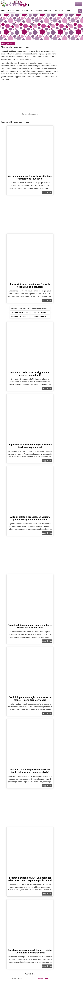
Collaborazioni (61, 987)
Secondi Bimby (40, 316)
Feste (32, 10)
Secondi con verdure (19, 316)
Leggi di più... (47, 192)
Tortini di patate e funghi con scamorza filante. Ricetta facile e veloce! (30, 698)
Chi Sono (19, 987)
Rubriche (47, 10)
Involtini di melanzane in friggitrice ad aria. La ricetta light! (30, 373)
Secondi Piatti (11, 43)
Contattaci (29, 987)
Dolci (18, 10)
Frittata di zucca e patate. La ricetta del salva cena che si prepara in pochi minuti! (30, 879)
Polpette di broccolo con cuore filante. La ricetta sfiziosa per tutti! (30, 626)
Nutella (25, 10)
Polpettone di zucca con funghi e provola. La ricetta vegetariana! (30, 446)
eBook (68, 10)
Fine (46, 978)
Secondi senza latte (20, 312)
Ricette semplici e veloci (15, 4)
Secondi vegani (40, 312)
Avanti (40, 978)
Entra (78, 4)
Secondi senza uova (40, 308)
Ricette (3, 43)
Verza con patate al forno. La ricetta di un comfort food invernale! (30, 177)
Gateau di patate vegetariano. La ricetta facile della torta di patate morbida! (30, 770)
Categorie (11, 10)
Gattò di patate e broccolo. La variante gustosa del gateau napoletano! (29, 518)
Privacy (38, 987)
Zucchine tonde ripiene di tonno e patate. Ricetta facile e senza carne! (30, 951)
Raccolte (39, 10)
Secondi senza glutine (20, 308)
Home (3, 10)
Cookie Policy (48, 987)
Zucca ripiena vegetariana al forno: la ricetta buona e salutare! (30, 285)
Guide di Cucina (58, 10)
